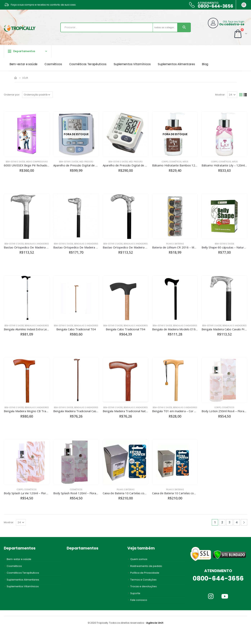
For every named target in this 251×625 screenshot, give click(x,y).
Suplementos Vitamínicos (132, 64)
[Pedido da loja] (37, 94)
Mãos (185, 161)
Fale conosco (138, 600)
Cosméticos (53, 64)
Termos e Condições (143, 579)
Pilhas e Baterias (175, 243)
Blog (205, 64)
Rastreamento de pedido (146, 566)
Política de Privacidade (144, 573)
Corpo (165, 161)
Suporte (135, 593)
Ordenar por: (12, 94)
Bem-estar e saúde (23, 64)
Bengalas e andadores (37, 243)
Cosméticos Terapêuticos (88, 64)
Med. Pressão (86, 161)
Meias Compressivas (37, 161)
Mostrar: (220, 94)
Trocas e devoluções (143, 586)
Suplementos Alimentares (176, 64)
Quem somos (138, 559)
